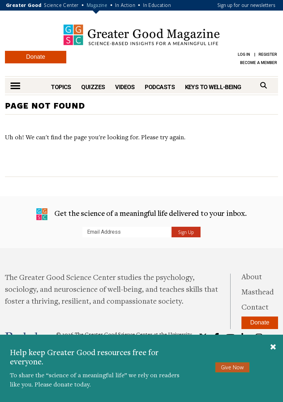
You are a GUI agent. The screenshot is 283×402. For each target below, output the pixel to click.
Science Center (61, 5)
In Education (157, 5)
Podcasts (160, 87)
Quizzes (93, 87)
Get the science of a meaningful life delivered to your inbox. (141, 214)
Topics (61, 87)
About (251, 276)
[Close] (273, 347)
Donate (35, 56)
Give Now (232, 367)
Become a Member (258, 62)
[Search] (263, 85)
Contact (254, 307)
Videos (125, 87)
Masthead (257, 291)
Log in (244, 54)
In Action (125, 5)
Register (268, 54)
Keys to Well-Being (213, 87)
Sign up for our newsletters (246, 5)
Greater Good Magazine (141, 34)
